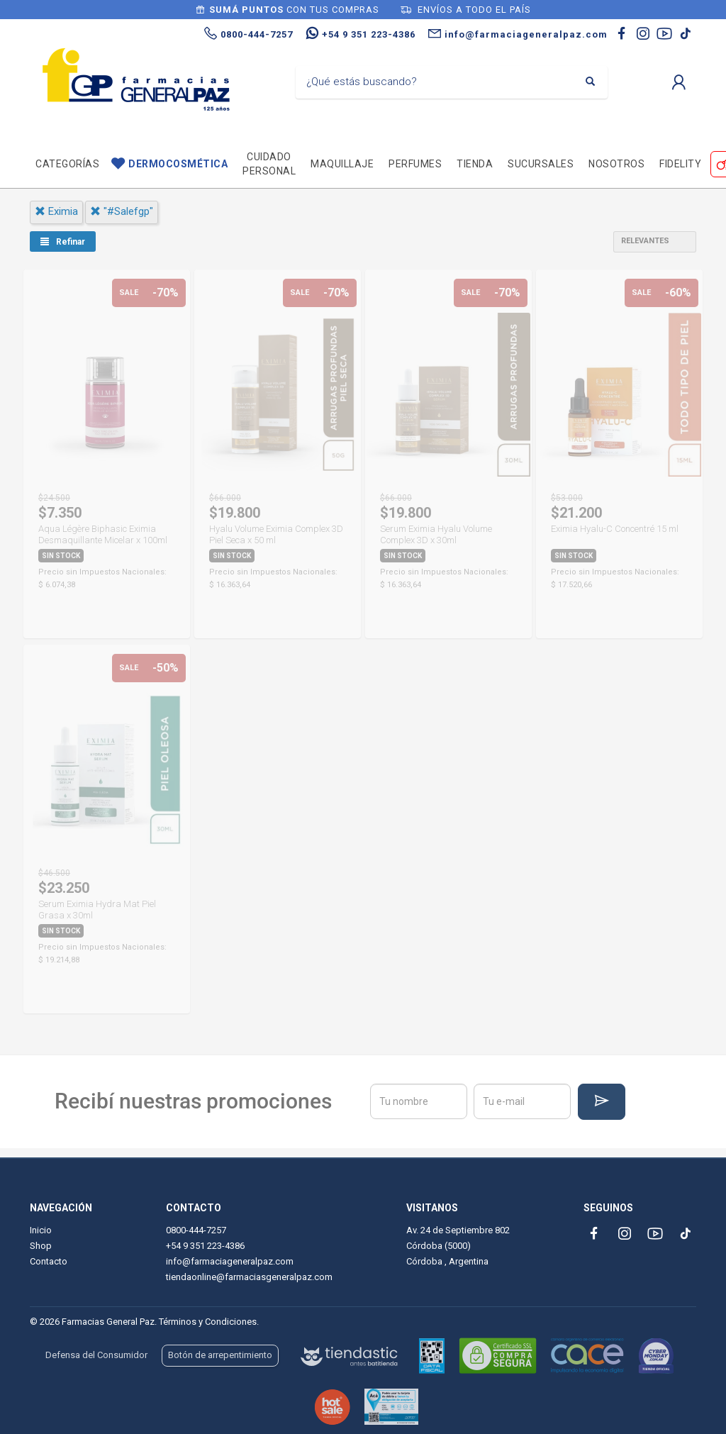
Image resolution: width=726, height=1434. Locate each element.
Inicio (41, 1230)
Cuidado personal (269, 164)
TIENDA (475, 163)
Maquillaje (342, 163)
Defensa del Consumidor (96, 1355)
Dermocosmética (178, 163)
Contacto (48, 1261)
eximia (56, 211)
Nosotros (616, 163)
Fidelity (680, 163)
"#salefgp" (121, 211)
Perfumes (415, 163)
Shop (41, 1245)
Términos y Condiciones (208, 1321)
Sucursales (541, 163)
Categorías (67, 163)
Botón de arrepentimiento (220, 1355)
